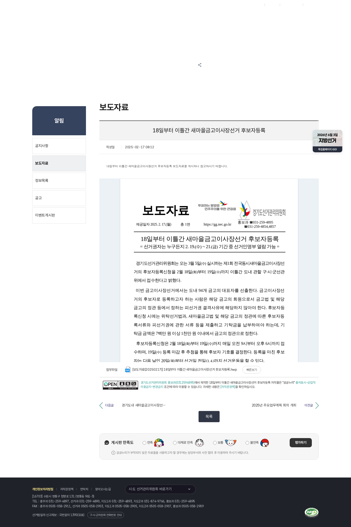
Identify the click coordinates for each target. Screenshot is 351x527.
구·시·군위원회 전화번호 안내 (106, 515)
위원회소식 (128, 16)
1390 (74, 515)
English (310, 4)
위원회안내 (197, 16)
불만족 (254, 443)
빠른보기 (251, 370)
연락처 (84, 489)
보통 (220, 443)
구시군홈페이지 (291, 4)
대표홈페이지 (254, 4)
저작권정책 (66, 489)
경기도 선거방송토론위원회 (231, 16)
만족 (150, 443)
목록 (208, 416)
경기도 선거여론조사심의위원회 (273, 16)
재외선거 (272, 4)
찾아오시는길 (103, 489)
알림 (175, 16)
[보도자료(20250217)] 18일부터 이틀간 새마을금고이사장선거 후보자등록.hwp (181, 370)
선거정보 (153, 16)
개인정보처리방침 (42, 489)
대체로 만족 (185, 443)
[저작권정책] (227, 387)
